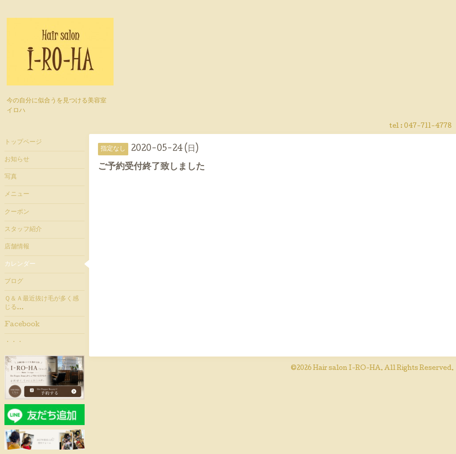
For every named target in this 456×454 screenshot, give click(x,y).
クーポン (16, 212)
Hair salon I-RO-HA (347, 368)
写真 (10, 177)
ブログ (13, 281)
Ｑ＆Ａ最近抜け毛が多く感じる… (41, 303)
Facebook (22, 324)
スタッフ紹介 (23, 229)
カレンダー (20, 264)
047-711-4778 (428, 126)
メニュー (16, 194)
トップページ (23, 142)
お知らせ (16, 159)
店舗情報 (16, 247)
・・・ (13, 342)
